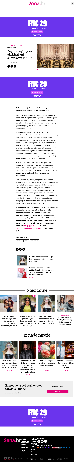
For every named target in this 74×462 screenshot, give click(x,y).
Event (26, 241)
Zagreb (19, 241)
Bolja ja (64, 8)
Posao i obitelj (16, 45)
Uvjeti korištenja (51, 459)
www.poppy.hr (28, 226)
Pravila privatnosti (33, 459)
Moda (2, 8)
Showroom (34, 241)
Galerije (18, 8)
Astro (10, 8)
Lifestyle (55, 8)
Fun (72, 8)
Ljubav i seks (37, 8)
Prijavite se (57, 391)
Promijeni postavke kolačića (62, 459)
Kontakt (26, 458)
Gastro (26, 8)
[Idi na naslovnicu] (37, 5)
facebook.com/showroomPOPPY (28, 228)
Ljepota (46, 8)
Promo (34, 444)
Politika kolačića (42, 459)
